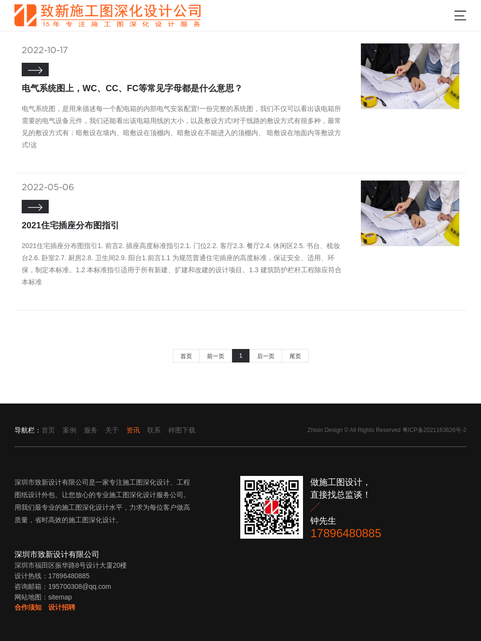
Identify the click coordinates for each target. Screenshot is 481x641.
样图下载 (181, 430)
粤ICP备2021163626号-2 (434, 430)
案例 (69, 430)
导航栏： (27, 430)
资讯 (133, 430)
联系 (154, 430)
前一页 (215, 356)
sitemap (60, 597)
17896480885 (345, 533)
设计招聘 (61, 607)
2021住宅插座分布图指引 (70, 225)
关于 (112, 430)
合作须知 (27, 607)
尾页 (295, 356)
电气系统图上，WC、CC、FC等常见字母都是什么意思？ (132, 88)
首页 (186, 356)
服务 (90, 430)
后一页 (266, 356)
